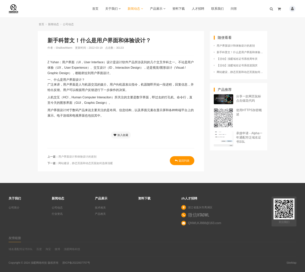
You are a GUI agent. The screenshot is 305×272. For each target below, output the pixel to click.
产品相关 (100, 213)
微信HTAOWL (198, 214)
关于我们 (113, 8)
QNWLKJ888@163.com (204, 223)
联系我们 (217, 8)
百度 (39, 249)
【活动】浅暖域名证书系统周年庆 (237, 58)
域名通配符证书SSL (21, 249)
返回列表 (182, 160)
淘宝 (48, 249)
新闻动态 (135, 8)
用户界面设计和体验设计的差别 (77, 156)
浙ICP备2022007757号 (76, 262)
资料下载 (178, 8)
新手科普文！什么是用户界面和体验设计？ (240, 52)
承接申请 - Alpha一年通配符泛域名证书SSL (249, 137)
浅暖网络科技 (72, 249)
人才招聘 (198, 8)
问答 (234, 8)
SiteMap (291, 262)
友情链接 (15, 238)
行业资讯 (57, 213)
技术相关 (100, 207)
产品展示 (157, 8)
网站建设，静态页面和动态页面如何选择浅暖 (85, 163)
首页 (95, 8)
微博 (57, 249)
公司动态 (68, 24)
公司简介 (14, 207)
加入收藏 (121, 135)
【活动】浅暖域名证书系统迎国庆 (237, 65)
